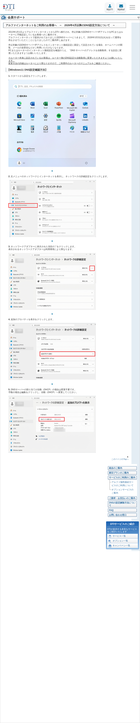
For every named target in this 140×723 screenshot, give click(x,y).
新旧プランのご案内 (119, 473)
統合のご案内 (115, 468)
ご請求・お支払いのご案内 (122, 498)
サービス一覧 (117, 536)
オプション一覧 (118, 541)
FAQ (111, 510)
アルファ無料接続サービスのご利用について (122, 484)
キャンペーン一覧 (119, 546)
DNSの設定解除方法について (122, 504)
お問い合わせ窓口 (118, 515)
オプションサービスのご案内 (122, 491)
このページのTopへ (120, 459)
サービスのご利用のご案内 (122, 477)
